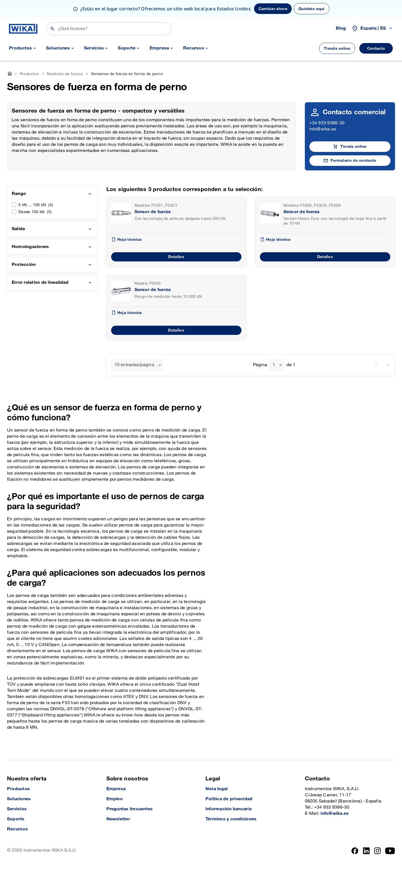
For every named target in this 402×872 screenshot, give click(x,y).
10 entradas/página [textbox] (134, 365)
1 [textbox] (274, 365)
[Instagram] (377, 850)
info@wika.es (322, 129)
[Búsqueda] (109, 29)
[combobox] (137, 365)
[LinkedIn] (366, 850)
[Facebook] (354, 850)
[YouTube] (390, 850)
